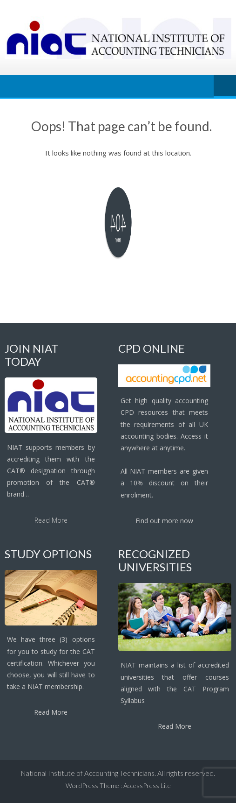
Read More (50, 520)
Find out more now (164, 520)
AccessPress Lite (147, 785)
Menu (225, 86)
